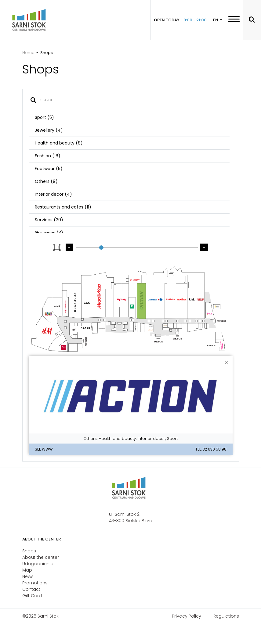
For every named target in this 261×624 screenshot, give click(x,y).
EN (216, 20)
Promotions (35, 583)
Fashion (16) (47, 156)
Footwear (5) (49, 169)
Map (27, 570)
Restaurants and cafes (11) (63, 207)
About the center (40, 557)
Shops (29, 551)
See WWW (44, 449)
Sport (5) (44, 117)
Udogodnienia (37, 564)
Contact (31, 589)
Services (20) (49, 220)
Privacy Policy (186, 616)
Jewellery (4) (49, 130)
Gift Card (32, 596)
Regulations (226, 616)
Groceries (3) (49, 233)
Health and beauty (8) (59, 143)
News (28, 576)
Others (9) (46, 181)
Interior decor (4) (53, 194)
